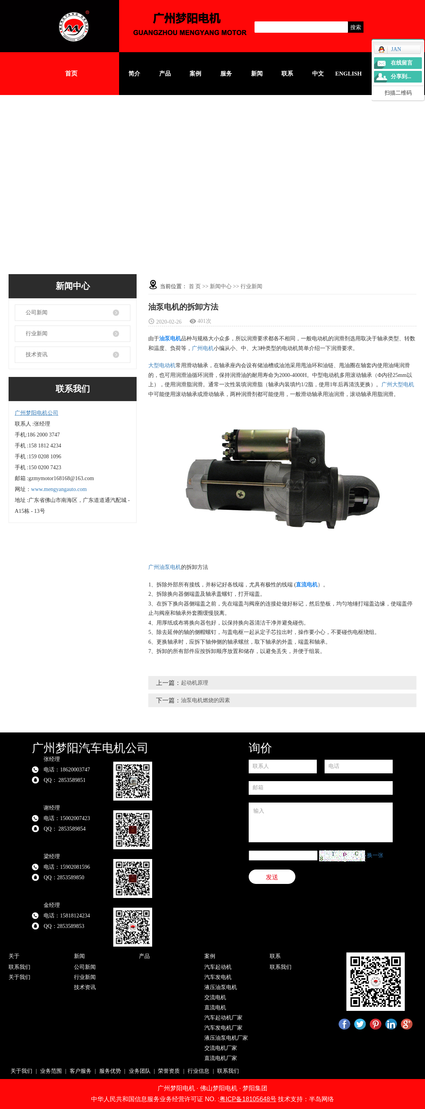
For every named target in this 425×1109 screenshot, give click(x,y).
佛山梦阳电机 (218, 1088)
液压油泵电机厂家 (226, 1038)
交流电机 (215, 997)
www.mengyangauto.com (59, 489)
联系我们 (19, 967)
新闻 (257, 73)
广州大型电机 (397, 384)
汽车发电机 (218, 977)
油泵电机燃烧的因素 (205, 700)
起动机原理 (194, 683)
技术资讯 (36, 354)
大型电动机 (162, 365)
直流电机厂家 (220, 1058)
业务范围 (51, 1071)
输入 (321, 822)
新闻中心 (221, 286)
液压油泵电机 (220, 987)
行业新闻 (36, 333)
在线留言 (402, 63)
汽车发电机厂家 (223, 1028)
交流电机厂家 (220, 1048)
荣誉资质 (169, 1071)
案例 (195, 73)
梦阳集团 (254, 1088)
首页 (71, 73)
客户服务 (80, 1071)
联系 (287, 73)
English (348, 73)
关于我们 (19, 977)
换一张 (375, 855)
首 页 (195, 286)
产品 (165, 73)
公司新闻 (36, 312)
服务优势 (110, 1071)
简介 (134, 73)
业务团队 (140, 1071)
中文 (318, 73)
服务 (226, 73)
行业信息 (198, 1071)
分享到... (401, 76)
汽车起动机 (218, 967)
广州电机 (203, 348)
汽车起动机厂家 (223, 1018)
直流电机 (215, 1007)
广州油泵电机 (164, 567)
